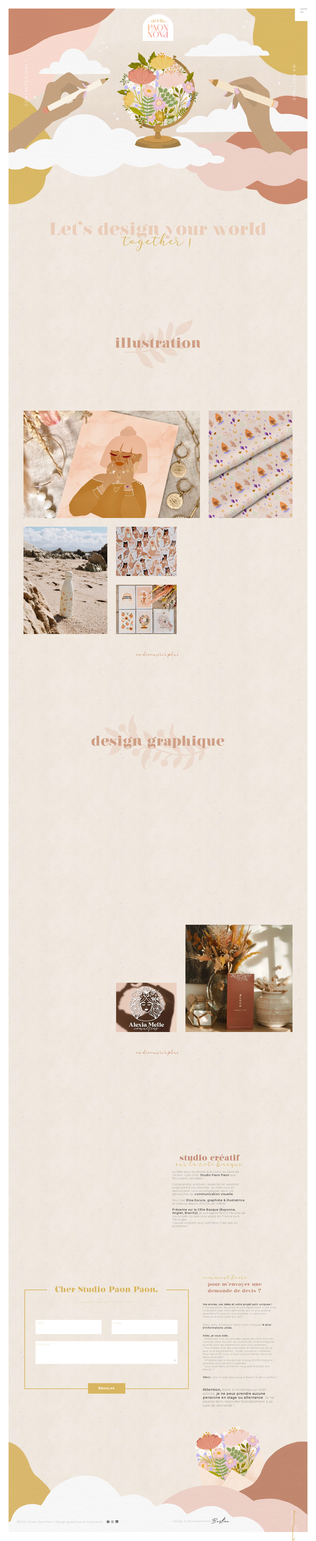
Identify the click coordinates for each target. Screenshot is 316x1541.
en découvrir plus (158, 655)
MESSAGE (44, 1344)
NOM (41, 1323)
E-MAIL (117, 1323)
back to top (291, 1518)
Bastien (221, 1521)
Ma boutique (294, 83)
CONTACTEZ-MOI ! (26, 83)
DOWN (296, 1531)
